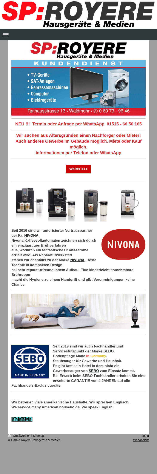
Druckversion (19, 435)
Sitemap (38, 435)
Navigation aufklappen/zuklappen (78, 34)
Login (145, 435)
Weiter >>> (78, 169)
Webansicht (141, 440)
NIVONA (31, 235)
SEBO (108, 351)
